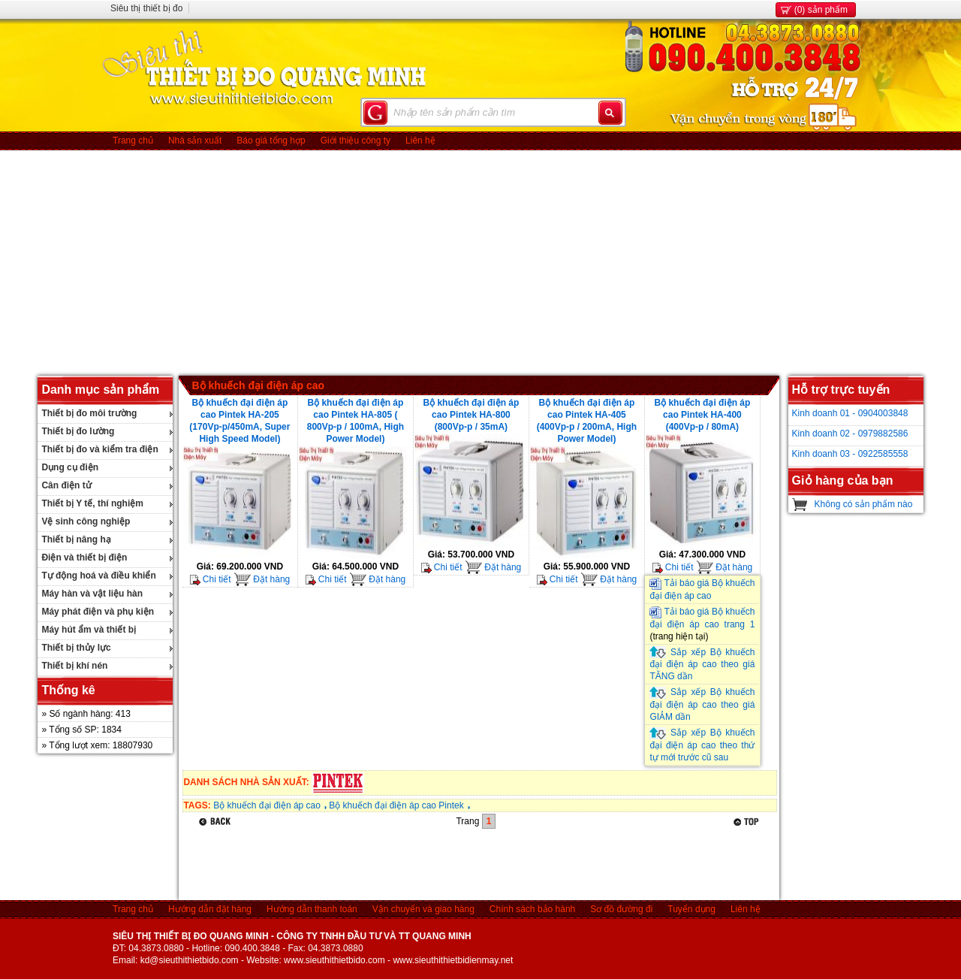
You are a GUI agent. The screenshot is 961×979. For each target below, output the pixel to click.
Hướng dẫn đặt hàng (210, 909)
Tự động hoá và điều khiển (98, 575)
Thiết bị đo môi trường (89, 413)
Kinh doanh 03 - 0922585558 (850, 454)
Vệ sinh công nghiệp (85, 521)
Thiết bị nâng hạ (75, 539)
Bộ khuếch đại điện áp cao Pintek (396, 805)
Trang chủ (133, 140)
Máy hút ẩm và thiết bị (88, 629)
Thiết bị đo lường (77, 431)
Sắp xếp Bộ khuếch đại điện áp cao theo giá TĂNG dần (702, 664)
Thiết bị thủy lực (75, 647)
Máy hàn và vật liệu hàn (92, 593)
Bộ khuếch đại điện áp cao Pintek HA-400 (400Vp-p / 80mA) (702, 414)
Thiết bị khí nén (74, 665)
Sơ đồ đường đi (621, 909)
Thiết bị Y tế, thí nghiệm (92, 503)
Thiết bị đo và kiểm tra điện (99, 449)
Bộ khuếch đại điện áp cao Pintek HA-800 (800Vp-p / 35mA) (471, 414)
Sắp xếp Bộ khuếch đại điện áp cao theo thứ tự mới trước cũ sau (702, 745)
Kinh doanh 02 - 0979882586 (850, 433)
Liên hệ (420, 140)
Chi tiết (210, 579)
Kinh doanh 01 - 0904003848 (850, 413)
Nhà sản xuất (194, 140)
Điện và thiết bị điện (84, 557)
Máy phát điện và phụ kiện (97, 611)
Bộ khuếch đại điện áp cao (257, 385)
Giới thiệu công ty (355, 140)
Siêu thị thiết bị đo (146, 8)
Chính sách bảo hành (532, 909)
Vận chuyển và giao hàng (423, 909)
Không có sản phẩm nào (864, 504)
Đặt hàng (261, 579)
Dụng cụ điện (69, 467)
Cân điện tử (66, 485)
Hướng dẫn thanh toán (312, 909)
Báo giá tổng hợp (270, 140)
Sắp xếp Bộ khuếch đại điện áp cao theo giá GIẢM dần (702, 704)
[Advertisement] (480, 263)
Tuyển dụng (691, 909)
